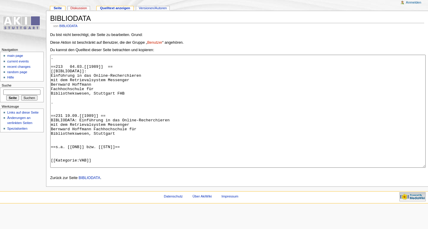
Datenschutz (173, 218)
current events (18, 61)
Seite (58, 8)
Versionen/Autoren (153, 8)
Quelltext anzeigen (115, 8)
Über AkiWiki (202, 218)
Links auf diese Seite (23, 112)
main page (15, 55)
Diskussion (78, 8)
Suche (7, 85)
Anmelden (413, 2)
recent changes (18, 66)
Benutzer (154, 42)
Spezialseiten (17, 128)
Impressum (229, 218)
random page (17, 72)
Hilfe (10, 77)
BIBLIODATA (68, 26)
